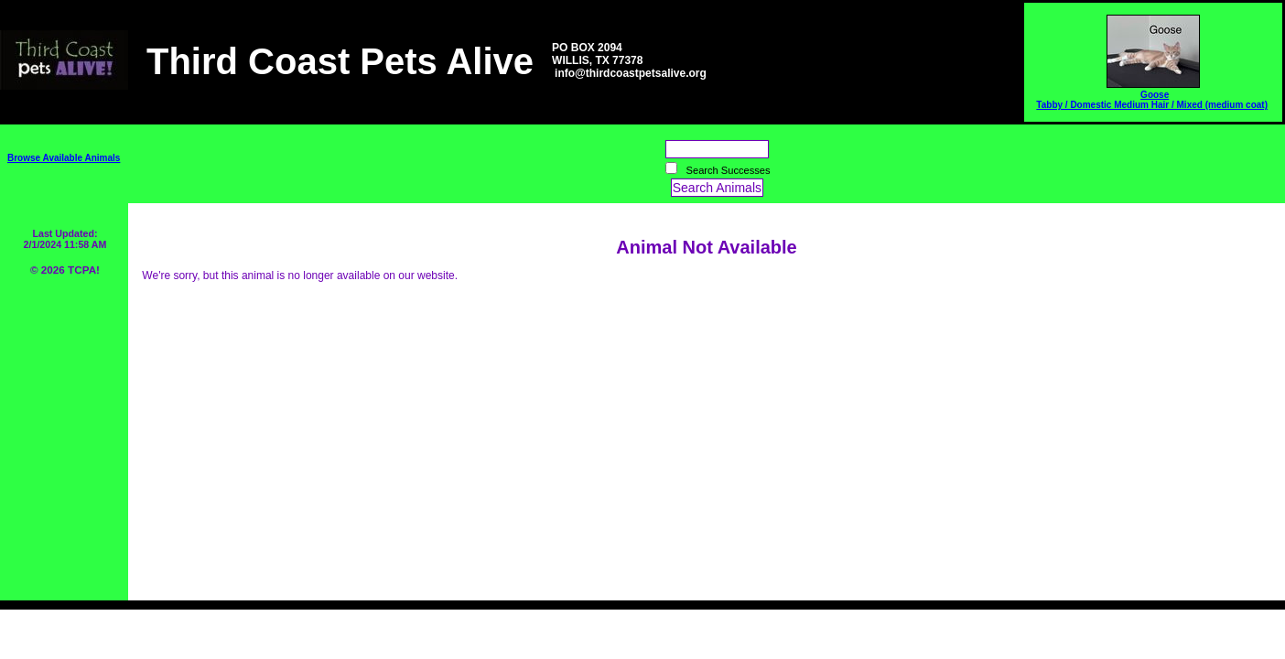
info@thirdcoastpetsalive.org (631, 73)
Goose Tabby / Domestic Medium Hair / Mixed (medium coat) (1152, 100)
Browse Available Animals (63, 158)
